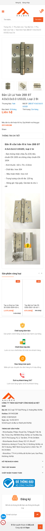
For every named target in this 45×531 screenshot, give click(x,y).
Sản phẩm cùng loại (11, 273)
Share (4, 129)
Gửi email (37, 514)
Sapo (28, 528)
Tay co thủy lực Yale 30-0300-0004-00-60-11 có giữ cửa (12, 307)
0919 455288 (7, 125)
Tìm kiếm (38, 19)
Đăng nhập (26, 3)
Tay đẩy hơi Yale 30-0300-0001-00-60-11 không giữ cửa (32, 307)
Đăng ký (18, 3)
